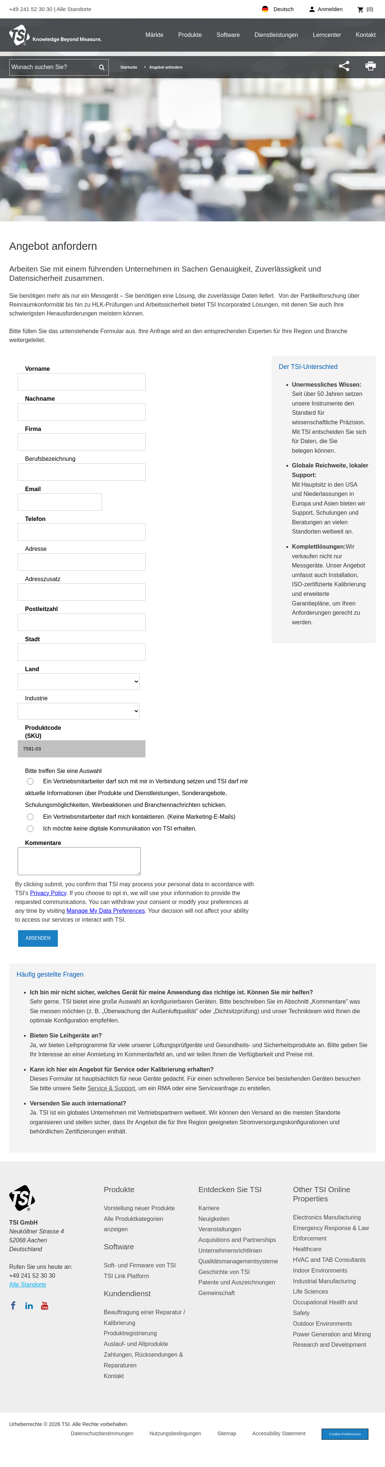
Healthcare (307, 1249)
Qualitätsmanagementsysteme (238, 1261)
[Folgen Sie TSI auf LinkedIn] (29, 1305)
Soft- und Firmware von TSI (140, 1265)
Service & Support (111, 1088)
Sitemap (220, 1434)
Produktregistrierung (130, 1333)
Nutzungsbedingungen (169, 1434)
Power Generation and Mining (332, 1334)
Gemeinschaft (217, 1293)
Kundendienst (127, 1293)
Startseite (128, 67)
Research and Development (329, 1345)
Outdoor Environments (322, 1324)
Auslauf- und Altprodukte (136, 1344)
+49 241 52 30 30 (31, 9)
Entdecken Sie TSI (230, 1189)
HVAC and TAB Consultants (329, 1260)
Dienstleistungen (276, 35)
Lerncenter (327, 35)
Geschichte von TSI (224, 1272)
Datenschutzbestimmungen (95, 1434)
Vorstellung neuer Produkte (139, 1208)
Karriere (209, 1208)
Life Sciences (310, 1291)
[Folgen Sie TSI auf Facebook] (13, 1305)
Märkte (155, 35)
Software (228, 35)
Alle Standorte (74, 9)
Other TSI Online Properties (321, 1194)
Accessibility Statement (272, 1434)
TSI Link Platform (126, 1276)
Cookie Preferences (341, 1434)
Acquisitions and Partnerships (237, 1240)
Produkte (190, 35)
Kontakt (366, 35)
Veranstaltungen (220, 1229)
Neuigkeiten (214, 1219)
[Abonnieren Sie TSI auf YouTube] (44, 1305)
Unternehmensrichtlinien (230, 1250)
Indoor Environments (320, 1270)
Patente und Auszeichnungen (237, 1282)
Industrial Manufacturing (324, 1281)
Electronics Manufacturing (327, 1217)
